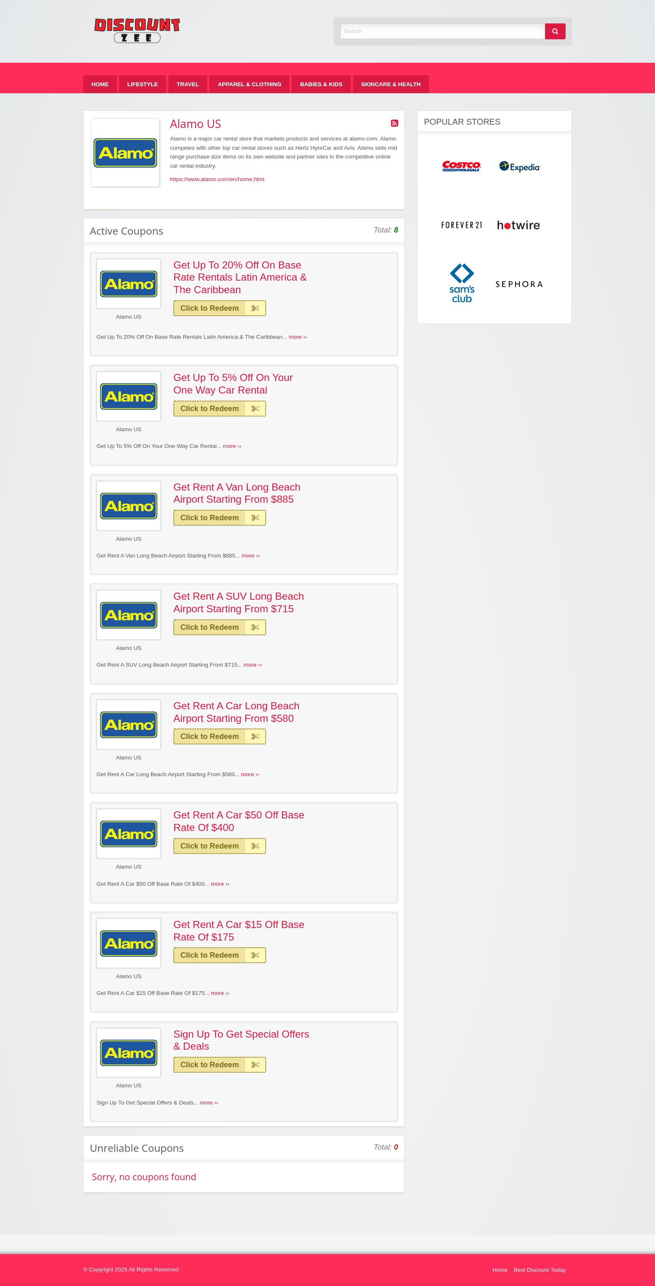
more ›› (298, 337)
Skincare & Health (391, 84)
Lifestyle (142, 84)
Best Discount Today (540, 1270)
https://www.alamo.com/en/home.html (217, 179)
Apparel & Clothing (249, 84)
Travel (188, 84)
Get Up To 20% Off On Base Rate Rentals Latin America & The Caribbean (240, 277)
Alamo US (128, 317)
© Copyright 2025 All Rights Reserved (130, 1269)
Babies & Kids (321, 84)
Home (100, 84)
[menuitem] (100, 84)
